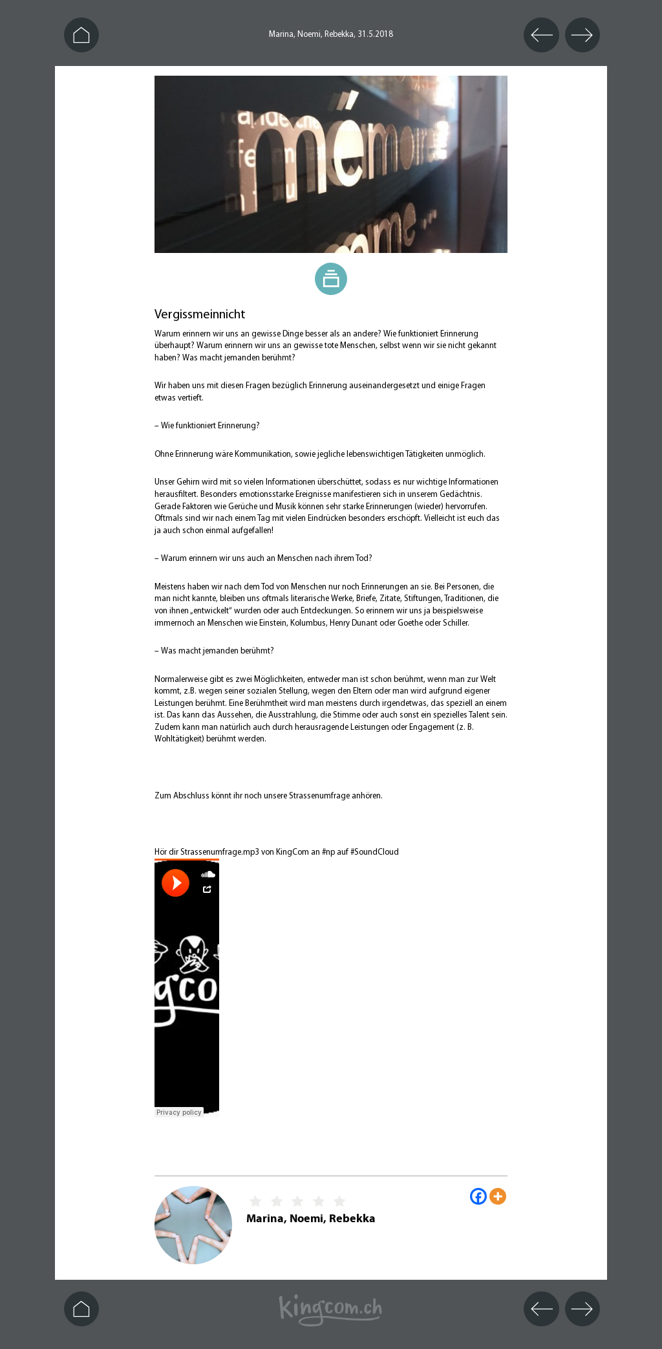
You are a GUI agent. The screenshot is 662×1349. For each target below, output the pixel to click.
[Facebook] (478, 1196)
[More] (497, 1196)
